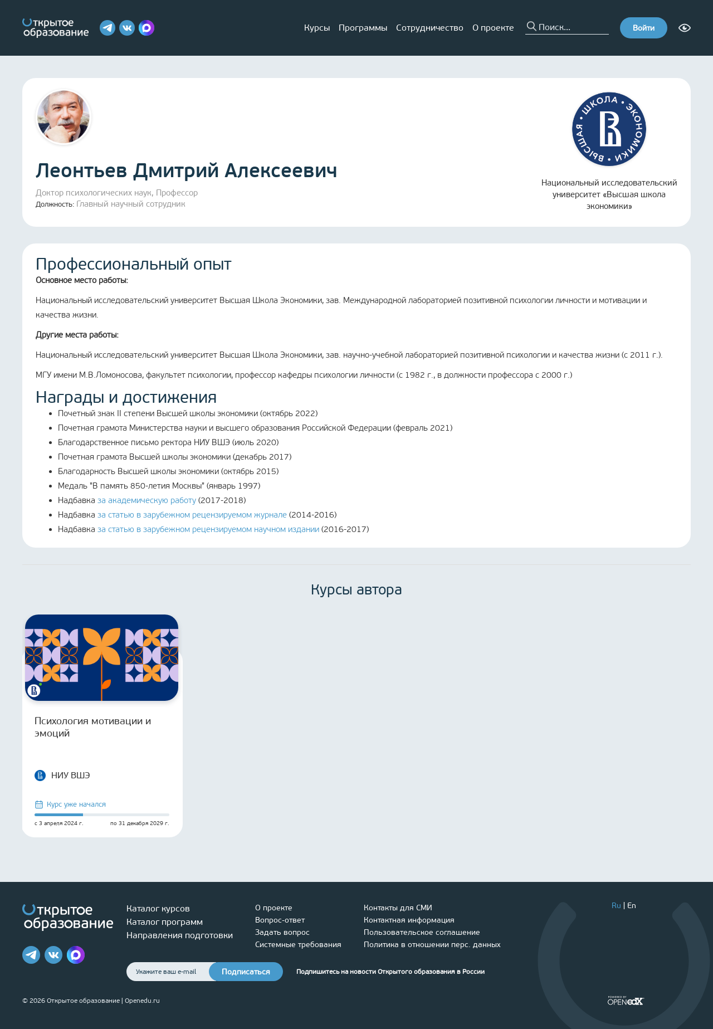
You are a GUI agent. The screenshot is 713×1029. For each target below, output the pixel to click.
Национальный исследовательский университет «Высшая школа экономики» (609, 151)
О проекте (493, 27)
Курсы (317, 27)
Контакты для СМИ (398, 908)
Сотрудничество (429, 27)
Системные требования (298, 944)
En (631, 905)
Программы (363, 27)
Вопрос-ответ (280, 920)
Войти (644, 28)
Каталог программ (164, 921)
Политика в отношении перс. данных (432, 944)
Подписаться (246, 972)
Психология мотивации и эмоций (93, 727)
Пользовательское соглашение (422, 932)
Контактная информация (409, 920)
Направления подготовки (179, 935)
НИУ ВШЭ (62, 775)
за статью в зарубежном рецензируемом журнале (192, 515)
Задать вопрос (282, 932)
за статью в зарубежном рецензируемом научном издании (208, 529)
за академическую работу (146, 500)
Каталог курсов (158, 908)
